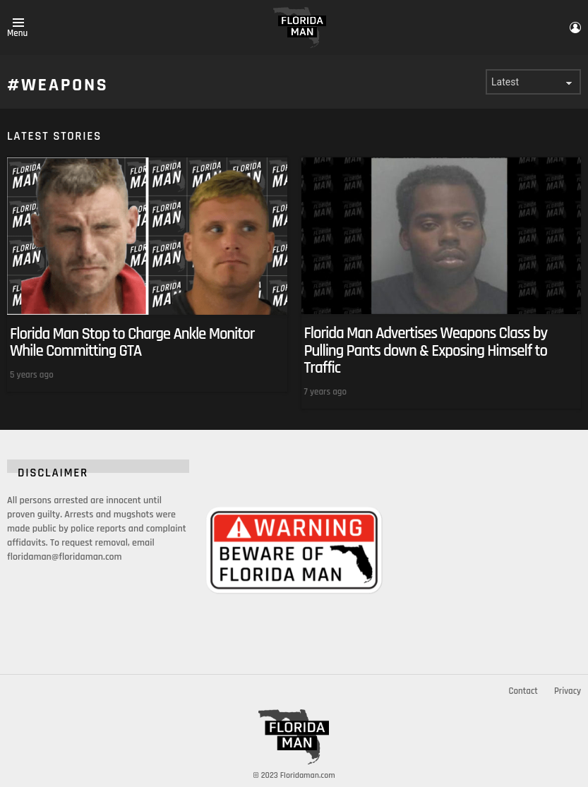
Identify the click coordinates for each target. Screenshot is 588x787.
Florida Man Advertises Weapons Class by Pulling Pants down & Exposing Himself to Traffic (426, 350)
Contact (522, 691)
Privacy (567, 691)
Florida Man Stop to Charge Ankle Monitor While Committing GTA (132, 343)
